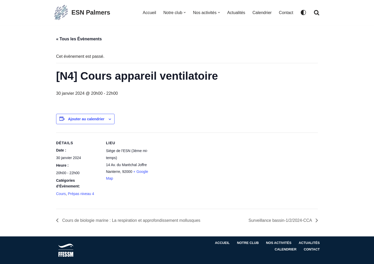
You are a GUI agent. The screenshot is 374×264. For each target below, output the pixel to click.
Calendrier (262, 12)
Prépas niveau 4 (81, 194)
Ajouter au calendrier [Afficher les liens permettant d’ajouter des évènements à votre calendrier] (86, 119)
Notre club (248, 243)
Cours (61, 194)
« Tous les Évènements (79, 39)
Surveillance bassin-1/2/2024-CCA (281, 220)
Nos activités (278, 243)
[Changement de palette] (303, 12)
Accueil (149, 12)
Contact (286, 12)
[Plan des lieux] (183, 168)
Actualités (236, 12)
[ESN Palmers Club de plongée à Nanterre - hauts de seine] (81, 12)
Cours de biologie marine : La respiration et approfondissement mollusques (130, 220)
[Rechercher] (316, 12)
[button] (185, 12)
